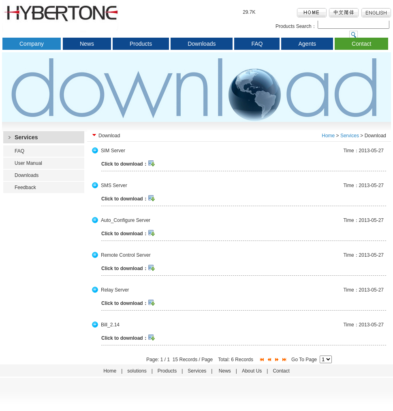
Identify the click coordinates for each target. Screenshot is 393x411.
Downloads (202, 43)
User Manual (28, 163)
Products (141, 43)
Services (349, 135)
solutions (136, 371)
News (87, 43)
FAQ (257, 43)
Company (31, 43)
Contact (361, 43)
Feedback (25, 187)
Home (328, 135)
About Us (252, 371)
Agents (307, 43)
